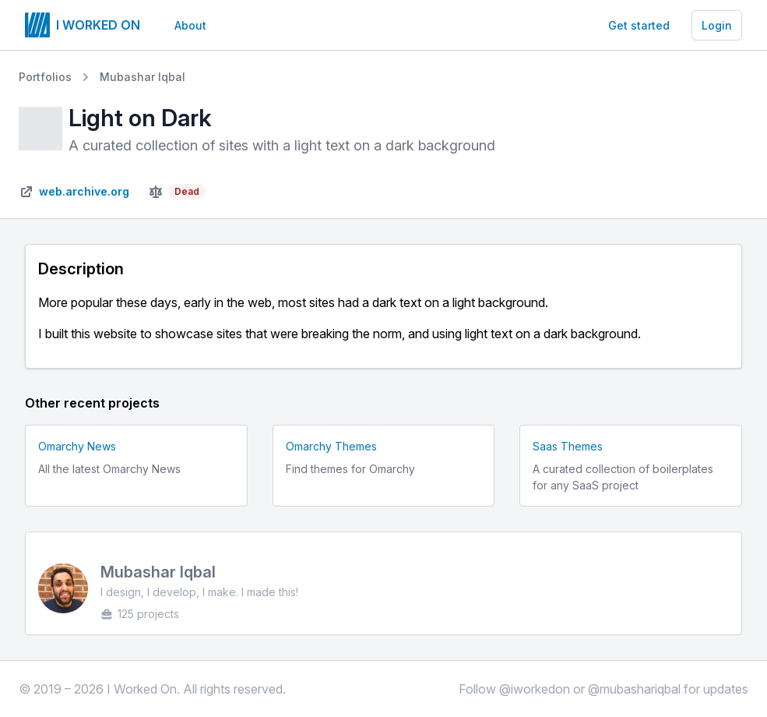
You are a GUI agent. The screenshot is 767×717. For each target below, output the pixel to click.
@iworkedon (534, 689)
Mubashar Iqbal (142, 76)
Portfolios (45, 76)
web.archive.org (84, 191)
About (190, 25)
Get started (639, 25)
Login (717, 25)
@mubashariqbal (634, 689)
